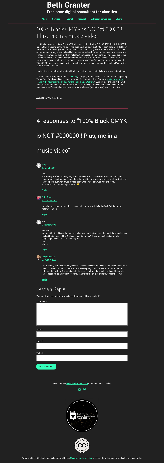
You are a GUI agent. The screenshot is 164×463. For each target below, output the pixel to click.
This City (73, 76)
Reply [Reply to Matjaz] (44, 190)
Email (39, 341)
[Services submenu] (63, 19)
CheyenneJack (48, 256)
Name (39, 329)
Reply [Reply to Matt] (44, 249)
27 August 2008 (49, 260)
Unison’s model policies (81, 458)
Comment (41, 301)
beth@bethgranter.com (77, 383)
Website (40, 353)
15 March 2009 (49, 168)
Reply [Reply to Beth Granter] (44, 214)
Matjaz (45, 164)
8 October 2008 (49, 225)
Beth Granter (68, 5)
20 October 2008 (49, 200)
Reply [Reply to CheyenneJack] (44, 279)
